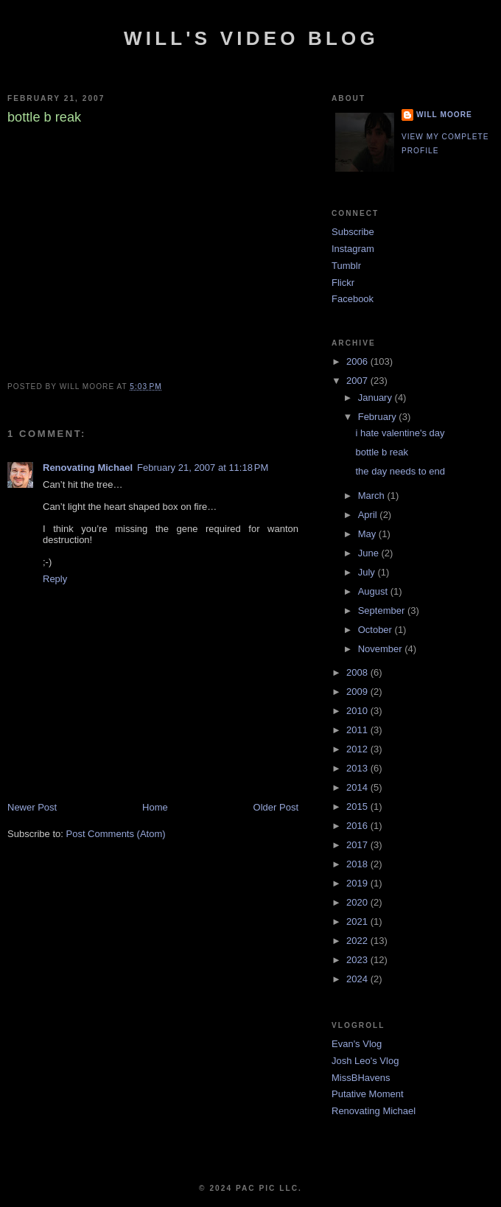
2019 (358, 883)
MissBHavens (361, 1077)
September (382, 610)
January (376, 397)
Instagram (353, 248)
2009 (358, 691)
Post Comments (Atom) (116, 833)
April (369, 514)
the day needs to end (399, 471)
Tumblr (346, 265)
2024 (358, 978)
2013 (358, 768)
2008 (358, 672)
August (374, 591)
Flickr (343, 282)
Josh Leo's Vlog (365, 1060)
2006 (358, 361)
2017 (358, 844)
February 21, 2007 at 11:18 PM (202, 467)
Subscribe (353, 231)
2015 (358, 806)
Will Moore (444, 115)
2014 (358, 787)
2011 (358, 729)
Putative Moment (368, 1093)
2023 (358, 959)
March (373, 495)
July (368, 572)
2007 (358, 380)
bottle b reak (381, 452)
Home (155, 807)
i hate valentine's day (399, 432)
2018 (358, 864)
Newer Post (32, 807)
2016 (358, 825)
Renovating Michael (88, 467)
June (370, 553)
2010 (358, 710)
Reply (55, 578)
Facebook (353, 298)
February (378, 416)
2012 (358, 749)
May (368, 533)
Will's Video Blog (251, 38)
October (376, 629)
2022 (358, 940)
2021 (358, 921)
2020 (358, 902)
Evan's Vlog (357, 1043)
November (381, 648)
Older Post (275, 807)
